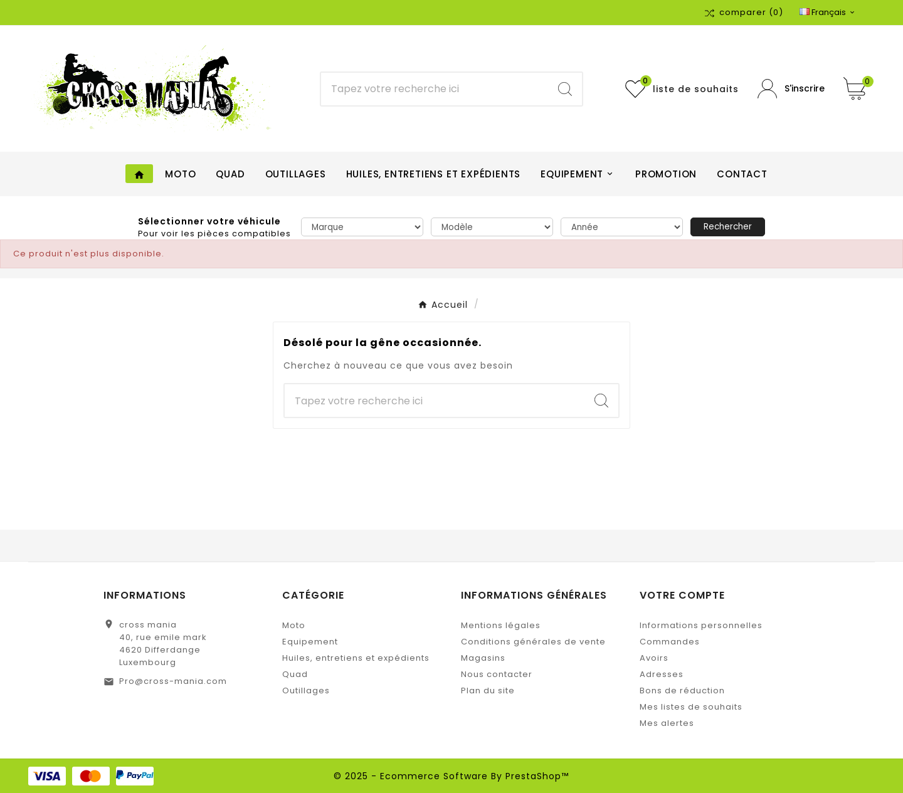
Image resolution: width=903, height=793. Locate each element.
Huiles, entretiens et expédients (356, 658)
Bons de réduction (682, 690)
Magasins (483, 658)
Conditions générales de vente (533, 642)
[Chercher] (434, 89)
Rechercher (728, 227)
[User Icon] (791, 88)
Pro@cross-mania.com (173, 681)
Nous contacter (496, 674)
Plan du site (488, 690)
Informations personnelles (701, 625)
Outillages (306, 690)
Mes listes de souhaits (691, 707)
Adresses (662, 674)
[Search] (565, 89)
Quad (295, 674)
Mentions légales (501, 625)
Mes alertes (667, 723)
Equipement (310, 642)
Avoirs (654, 658)
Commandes (670, 642)
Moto (293, 625)
